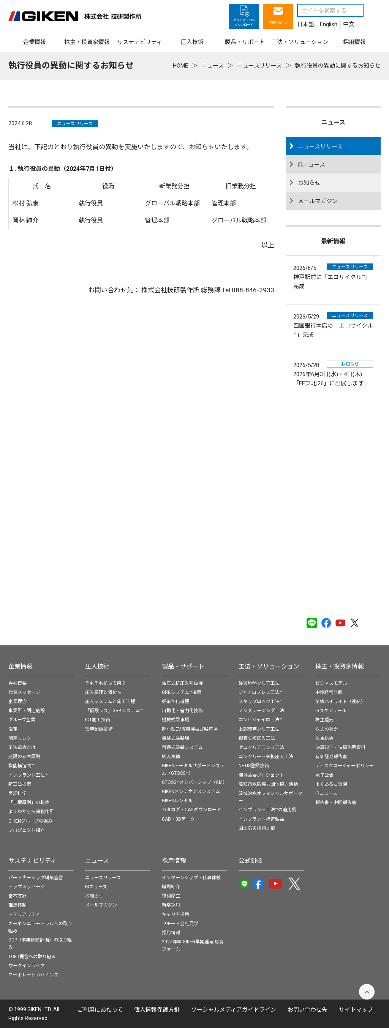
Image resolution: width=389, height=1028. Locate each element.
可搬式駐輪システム (182, 747)
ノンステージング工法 (261, 710)
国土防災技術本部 (257, 828)
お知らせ (309, 183)
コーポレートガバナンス (33, 975)
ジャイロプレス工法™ (260, 692)
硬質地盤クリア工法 (259, 683)
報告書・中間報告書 (335, 802)
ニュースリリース (75, 123)
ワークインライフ (26, 965)
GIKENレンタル (177, 800)
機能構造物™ (21, 765)
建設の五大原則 (24, 756)
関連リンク (19, 738)
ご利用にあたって (100, 1009)
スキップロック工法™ (261, 701)
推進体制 (17, 905)
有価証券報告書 (331, 756)
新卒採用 (171, 905)
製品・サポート (183, 666)
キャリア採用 (175, 914)
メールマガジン (318, 201)
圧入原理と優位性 (103, 692)
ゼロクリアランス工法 (261, 747)
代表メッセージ (24, 692)
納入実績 (171, 756)
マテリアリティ (24, 914)
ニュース (97, 860)
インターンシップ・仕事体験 (191, 877)
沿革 (12, 729)
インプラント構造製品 (261, 819)
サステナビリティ (32, 860)
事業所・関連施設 (26, 710)
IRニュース (311, 164)
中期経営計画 (329, 692)
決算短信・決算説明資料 (340, 747)
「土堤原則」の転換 (28, 802)
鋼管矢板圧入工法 (257, 738)
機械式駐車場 (175, 719)
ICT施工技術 (97, 719)
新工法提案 (19, 784)
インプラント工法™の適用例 (267, 809)
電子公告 (324, 775)
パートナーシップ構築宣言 (35, 877)
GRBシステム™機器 (181, 692)
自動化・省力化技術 (182, 710)
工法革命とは (22, 747)
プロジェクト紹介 (26, 830)
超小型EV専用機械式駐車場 (190, 729)
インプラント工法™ (28, 775)
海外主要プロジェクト (261, 775)
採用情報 (174, 860)
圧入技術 (97, 666)
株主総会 (324, 738)
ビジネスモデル (331, 683)
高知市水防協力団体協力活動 (268, 784)
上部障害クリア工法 (259, 729)
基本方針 (17, 896)
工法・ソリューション (269, 666)
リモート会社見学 (180, 923)
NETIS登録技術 (254, 765)
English (328, 24)
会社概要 (17, 683)
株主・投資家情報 (339, 666)
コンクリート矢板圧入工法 (266, 756)
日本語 (305, 24)
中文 (348, 24)
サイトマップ (356, 1009)
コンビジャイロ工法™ (260, 719)
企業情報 (20, 666)
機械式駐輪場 (175, 738)
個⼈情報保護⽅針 (157, 1009)
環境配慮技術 (98, 729)
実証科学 (17, 793)
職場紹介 (171, 886)
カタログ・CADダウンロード (191, 809)
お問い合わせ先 (307, 1009)
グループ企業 (21, 719)
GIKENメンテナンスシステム (191, 791)
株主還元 (324, 719)
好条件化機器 (175, 701)
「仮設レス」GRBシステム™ (114, 710)
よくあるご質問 (331, 784)
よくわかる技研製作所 (31, 811)
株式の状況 (326, 729)
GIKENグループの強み (30, 821)
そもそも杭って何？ (105, 683)
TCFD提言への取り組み (32, 956)
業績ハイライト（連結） (340, 701)
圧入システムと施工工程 (110, 701)
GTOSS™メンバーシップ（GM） (194, 782)
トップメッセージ (26, 886)
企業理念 (17, 701)
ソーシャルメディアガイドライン (233, 1009)
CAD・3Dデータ (178, 819)
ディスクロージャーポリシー (344, 765)
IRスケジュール (330, 710)
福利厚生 (171, 896)
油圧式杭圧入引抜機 (182, 683)
